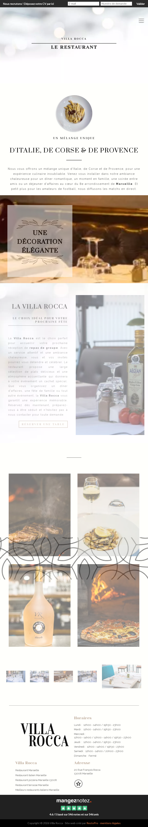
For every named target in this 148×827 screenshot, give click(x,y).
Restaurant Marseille (27, 770)
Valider (140, 3)
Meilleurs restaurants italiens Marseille (37, 789)
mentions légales (110, 823)
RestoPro (92, 823)
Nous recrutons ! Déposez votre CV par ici (28, 3)
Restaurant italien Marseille (30, 775)
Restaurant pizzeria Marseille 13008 (36, 780)
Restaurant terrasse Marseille (32, 785)
